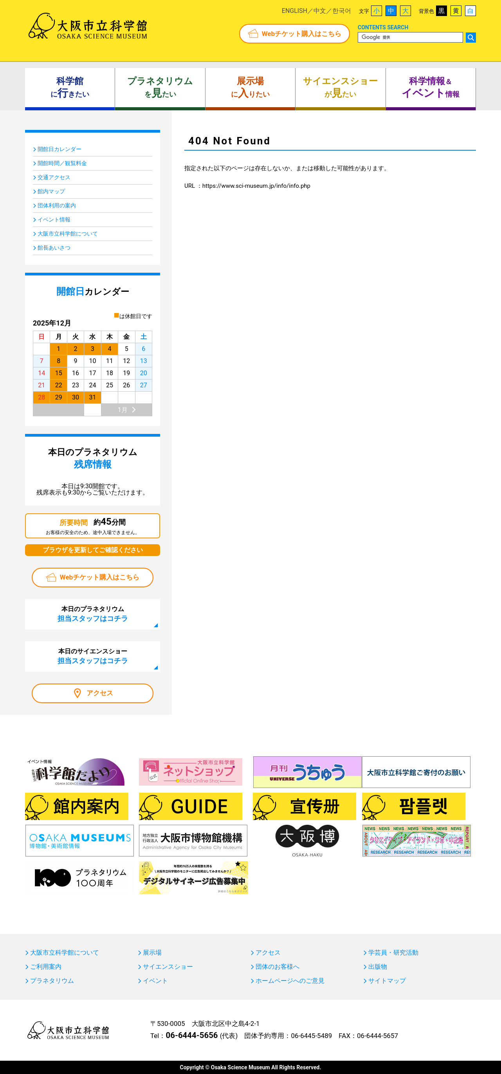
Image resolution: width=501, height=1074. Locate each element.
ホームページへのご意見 (290, 981)
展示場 (152, 953)
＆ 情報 (431, 87)
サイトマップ (387, 981)
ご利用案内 (45, 967)
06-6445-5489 (311, 1036)
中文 (320, 10)
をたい (160, 87)
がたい (340, 87)
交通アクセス (54, 177)
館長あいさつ (54, 248)
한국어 (341, 10)
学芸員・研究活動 (393, 953)
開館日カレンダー (59, 149)
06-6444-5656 (192, 1035)
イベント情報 (54, 219)
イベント (155, 981)
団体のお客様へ (277, 967)
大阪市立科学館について (68, 233)
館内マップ (51, 191)
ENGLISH (294, 10)
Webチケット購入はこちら (301, 34)
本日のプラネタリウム (93, 613)
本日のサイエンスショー (93, 656)
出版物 (377, 967)
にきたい (69, 87)
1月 (123, 410)
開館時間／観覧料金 (62, 163)
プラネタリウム (52, 981)
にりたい (250, 87)
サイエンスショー (168, 967)
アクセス (100, 693)
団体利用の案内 (57, 205)
